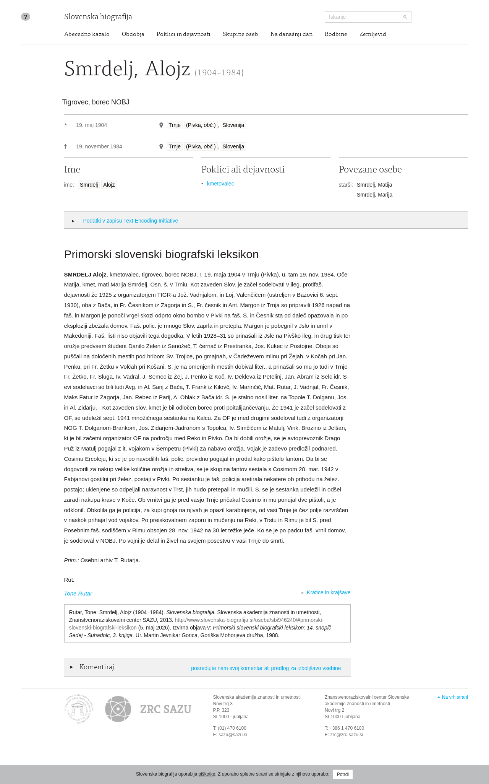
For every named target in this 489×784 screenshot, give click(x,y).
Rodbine (336, 34)
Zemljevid (372, 34)
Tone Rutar (78, 593)
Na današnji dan (291, 34)
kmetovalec (220, 184)
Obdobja (133, 34)
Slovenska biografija (98, 17)
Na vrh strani (455, 697)
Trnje (175, 125)
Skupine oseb (240, 34)
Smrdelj (89, 185)
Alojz (109, 185)
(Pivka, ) (201, 125)
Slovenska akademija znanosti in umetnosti (257, 697)
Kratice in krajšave (328, 592)
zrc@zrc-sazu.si (346, 734)
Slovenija (233, 125)
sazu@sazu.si (233, 734)
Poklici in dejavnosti (183, 34)
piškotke (206, 774)
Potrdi (343, 774)
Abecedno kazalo (87, 34)
